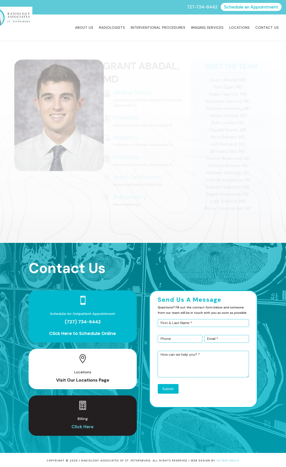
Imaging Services (207, 28)
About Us (84, 28)
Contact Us (267, 28)
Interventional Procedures (158, 28)
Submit (168, 388)
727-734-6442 (202, 7)
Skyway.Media (228, 460)
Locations (239, 28)
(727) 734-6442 (83, 322)
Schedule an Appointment (251, 7)
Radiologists (112, 28)
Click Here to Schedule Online (82, 333)
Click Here (83, 427)
